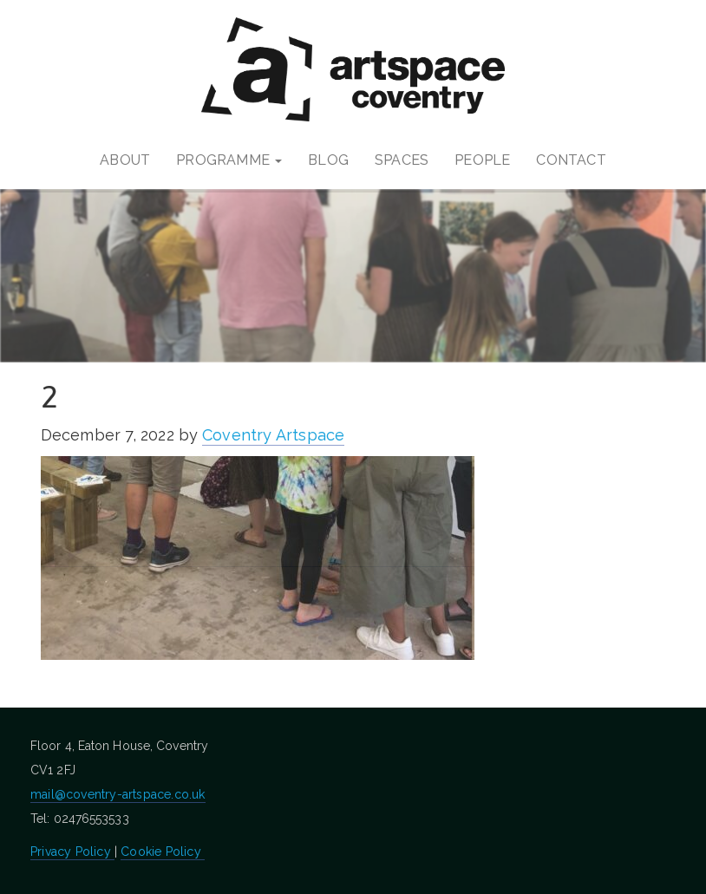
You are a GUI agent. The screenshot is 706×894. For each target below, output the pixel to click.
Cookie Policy (163, 851)
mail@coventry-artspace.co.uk (118, 794)
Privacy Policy (72, 851)
